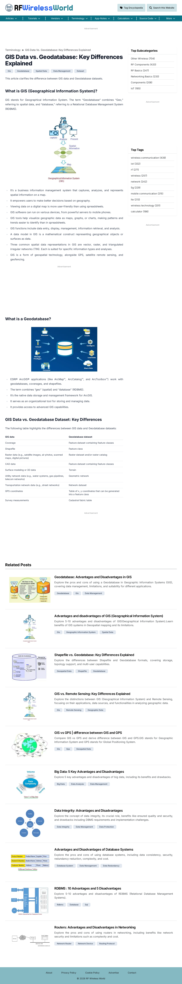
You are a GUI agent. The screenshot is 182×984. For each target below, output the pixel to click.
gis (9, 71)
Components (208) (141, 82)
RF (39, 8)
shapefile (82, 671)
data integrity (63, 827)
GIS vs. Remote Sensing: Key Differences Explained (92, 694)
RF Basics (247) (140, 70)
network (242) (139, 181)
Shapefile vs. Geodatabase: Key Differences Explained (94, 655)
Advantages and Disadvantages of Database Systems (93, 849)
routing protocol (107, 943)
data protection (106, 827)
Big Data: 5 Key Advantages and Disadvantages (89, 772)
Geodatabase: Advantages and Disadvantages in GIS (93, 577)
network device (85, 943)
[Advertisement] (91, 37)
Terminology (13, 50)
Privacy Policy (68, 972)
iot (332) (135, 163)
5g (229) (135, 187)
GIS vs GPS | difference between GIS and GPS (88, 733)
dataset (80, 71)
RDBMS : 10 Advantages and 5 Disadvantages (87, 888)
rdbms (60, 904)
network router (64, 943)
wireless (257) (139, 175)
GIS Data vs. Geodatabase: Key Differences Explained (58, 50)
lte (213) (135, 199)
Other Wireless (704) (143, 58)
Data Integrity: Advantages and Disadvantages (88, 810)
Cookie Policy (92, 972)
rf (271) (135, 169)
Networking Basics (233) (145, 76)
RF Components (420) (143, 64)
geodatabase (23, 71)
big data (61, 784)
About (49, 972)
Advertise (114, 972)
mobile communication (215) (147, 193)
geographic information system (81, 632)
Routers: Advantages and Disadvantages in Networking (95, 927)
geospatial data (64, 671)
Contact (132, 972)
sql (86, 904)
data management (61, 71)
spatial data (41, 71)
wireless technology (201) (145, 205)
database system (65, 865)
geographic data (95, 710)
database (74, 904)
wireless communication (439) (148, 157)
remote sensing (73, 710)
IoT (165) (136, 88)
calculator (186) (140, 211)
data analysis (77, 784)
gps (68, 749)
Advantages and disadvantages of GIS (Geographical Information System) (108, 616)
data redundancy (111, 865)
